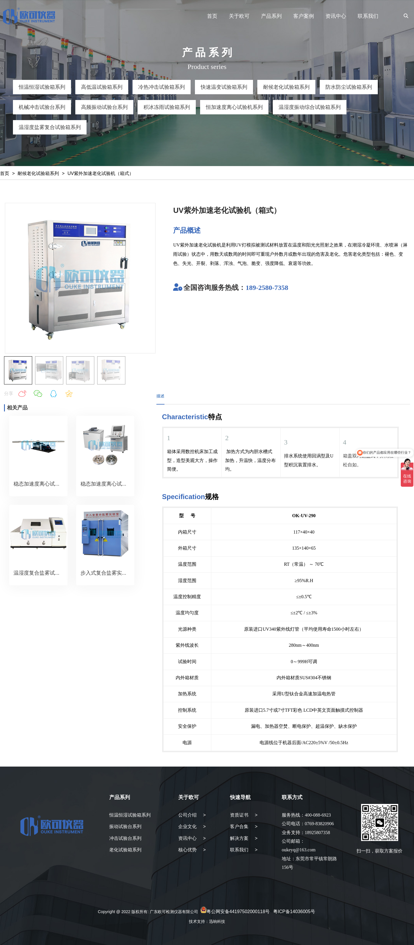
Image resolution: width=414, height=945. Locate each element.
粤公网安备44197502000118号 (238, 911)
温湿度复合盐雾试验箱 (39, 573)
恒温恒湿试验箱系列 (130, 815)
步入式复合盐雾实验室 (106, 573)
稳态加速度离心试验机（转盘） (116, 484)
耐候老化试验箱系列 (38, 173)
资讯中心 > (192, 838)
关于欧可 (239, 16)
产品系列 (271, 16)
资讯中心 (335, 16)
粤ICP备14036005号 (294, 911)
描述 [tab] (160, 396)
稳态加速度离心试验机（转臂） (50, 484)
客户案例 (303, 16)
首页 (212, 16)
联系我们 (368, 16)
